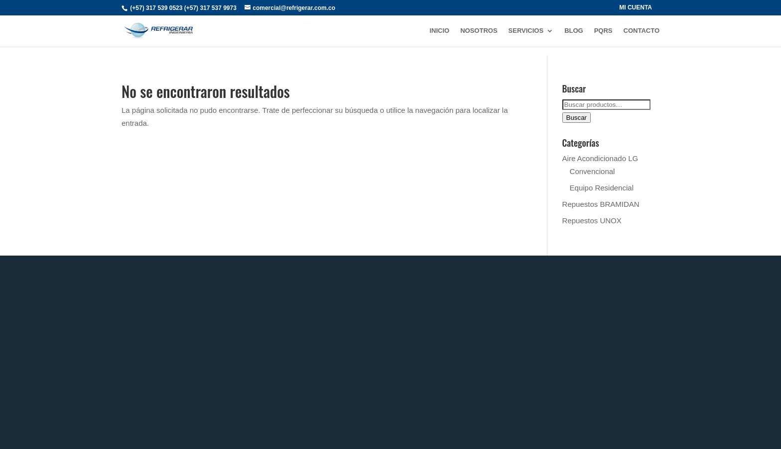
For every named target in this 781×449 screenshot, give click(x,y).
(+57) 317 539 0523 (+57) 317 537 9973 (183, 7)
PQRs (603, 30)
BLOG (573, 30)
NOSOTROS (478, 30)
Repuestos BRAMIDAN (601, 204)
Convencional (592, 171)
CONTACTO (641, 30)
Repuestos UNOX (592, 220)
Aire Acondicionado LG (600, 158)
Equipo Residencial (602, 187)
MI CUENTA (635, 7)
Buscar (576, 117)
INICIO (439, 30)
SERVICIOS (526, 30)
